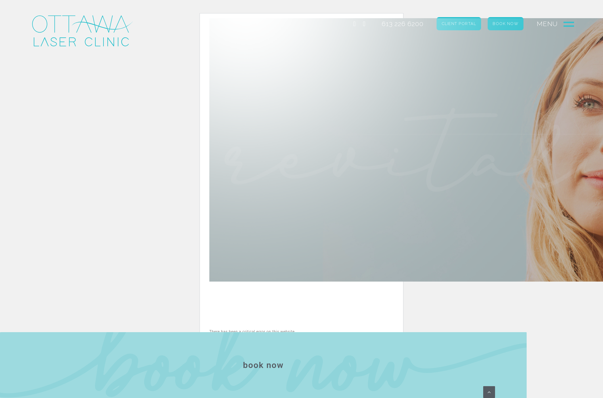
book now (263, 365)
